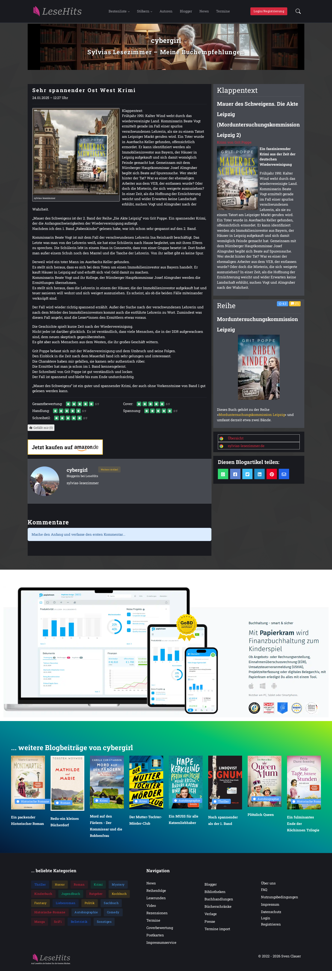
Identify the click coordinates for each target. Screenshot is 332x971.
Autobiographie (187, 803)
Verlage (211, 916)
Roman (63, 805)
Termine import (217, 931)
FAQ (264, 892)
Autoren (166, 12)
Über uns (268, 885)
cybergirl (78, 472)
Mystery (118, 887)
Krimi (101, 802)
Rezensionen (157, 915)
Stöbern (143, 12)
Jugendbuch (70, 896)
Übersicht (235, 440)
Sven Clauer (291, 958)
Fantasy (40, 905)
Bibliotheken (215, 894)
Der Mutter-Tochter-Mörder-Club (145, 822)
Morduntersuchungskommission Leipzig (252, 417)
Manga (39, 924)
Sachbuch (111, 905)
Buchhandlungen (219, 901)
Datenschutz (271, 914)
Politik (90, 905)
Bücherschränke (218, 908)
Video (151, 907)
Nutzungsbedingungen (279, 899)
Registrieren (271, 926)
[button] (297, 12)
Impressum (270, 906)
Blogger (186, 12)
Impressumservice (161, 944)
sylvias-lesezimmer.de (246, 447)
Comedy (113, 914)
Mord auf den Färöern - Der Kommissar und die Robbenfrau (106, 828)
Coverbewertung (159, 930)
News (204, 12)
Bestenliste (118, 12)
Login (265, 920)
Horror (60, 887)
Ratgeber (96, 896)
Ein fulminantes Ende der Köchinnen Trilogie (303, 826)
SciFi (58, 924)
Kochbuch (119, 896)
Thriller (221, 803)
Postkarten (155, 937)
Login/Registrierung (269, 12)
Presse (210, 923)
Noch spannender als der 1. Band (223, 822)
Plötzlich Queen (261, 817)
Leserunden (156, 900)
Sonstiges (104, 924)
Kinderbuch (43, 896)
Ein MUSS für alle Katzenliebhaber (183, 821)
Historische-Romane (49, 914)
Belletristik (79, 924)
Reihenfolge (156, 892)
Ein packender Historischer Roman (27, 822)
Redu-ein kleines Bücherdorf (64, 824)
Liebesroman (66, 905)
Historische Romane (33, 803)
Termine (223, 12)
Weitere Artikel (109, 471)
